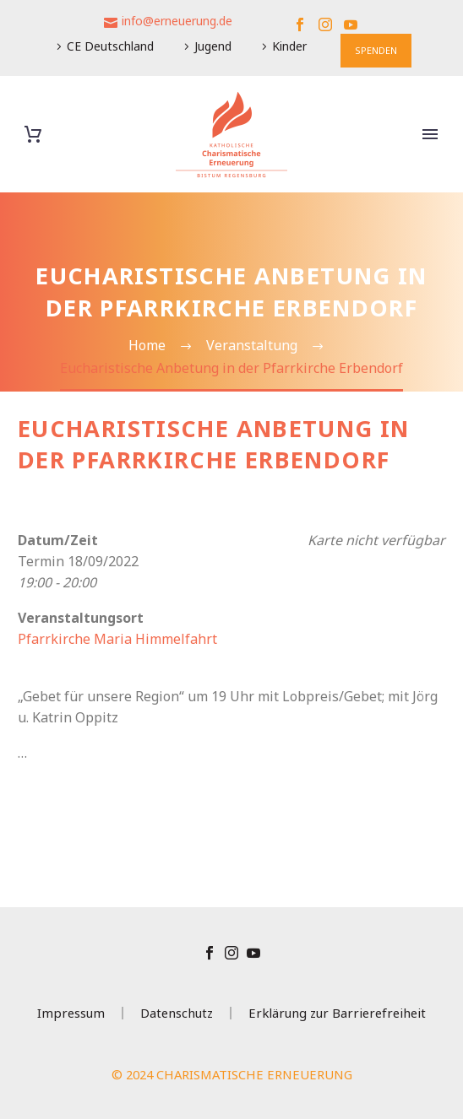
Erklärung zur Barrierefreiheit (337, 1013)
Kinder (289, 46)
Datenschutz (176, 1013)
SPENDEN (376, 50)
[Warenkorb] (33, 134)
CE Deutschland (110, 46)
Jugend (213, 46)
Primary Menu (430, 134)
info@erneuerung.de (177, 21)
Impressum (71, 1013)
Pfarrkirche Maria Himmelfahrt (117, 639)
